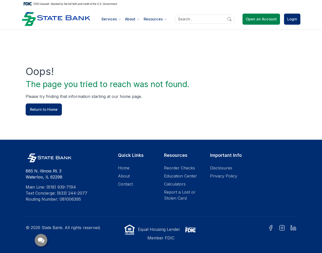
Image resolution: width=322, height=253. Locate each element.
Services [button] (109, 19)
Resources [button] (154, 19)
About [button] (130, 19)
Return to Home (44, 109)
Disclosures (221, 167)
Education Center (180, 175)
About (124, 175)
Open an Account (261, 19)
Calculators (175, 184)
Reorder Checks (179, 167)
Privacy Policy (223, 175)
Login (292, 19)
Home (124, 167)
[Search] (204, 19)
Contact (125, 184)
